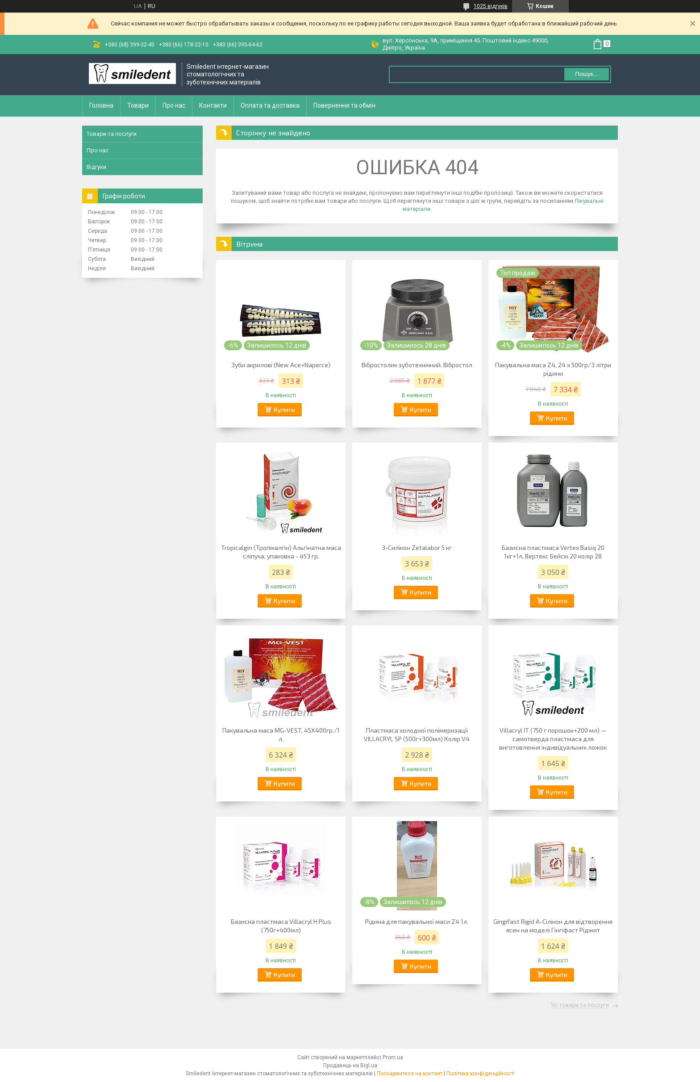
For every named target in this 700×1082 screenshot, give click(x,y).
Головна (101, 105)
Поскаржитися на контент (409, 1073)
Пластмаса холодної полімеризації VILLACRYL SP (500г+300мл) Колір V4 (417, 734)
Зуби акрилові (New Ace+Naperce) (280, 365)
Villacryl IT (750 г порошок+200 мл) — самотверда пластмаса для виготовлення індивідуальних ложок (553, 738)
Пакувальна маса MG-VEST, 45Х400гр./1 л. (281, 734)
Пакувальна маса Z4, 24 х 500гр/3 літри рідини (553, 369)
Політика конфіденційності (480, 1073)
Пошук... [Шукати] (586, 74)
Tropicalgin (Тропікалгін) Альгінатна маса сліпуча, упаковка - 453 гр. (281, 552)
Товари (138, 105)
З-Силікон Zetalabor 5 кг (417, 547)
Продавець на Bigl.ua (350, 1065)
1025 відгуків (491, 6)
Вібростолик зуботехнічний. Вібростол (417, 365)
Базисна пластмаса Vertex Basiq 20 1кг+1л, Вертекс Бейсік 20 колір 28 (553, 552)
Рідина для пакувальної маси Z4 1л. (416, 921)
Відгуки (96, 167)
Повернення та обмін (344, 105)
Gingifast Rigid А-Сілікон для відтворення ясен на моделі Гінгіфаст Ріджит (552, 926)
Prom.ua (393, 1057)
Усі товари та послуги (580, 1005)
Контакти (213, 105)
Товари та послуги (112, 133)
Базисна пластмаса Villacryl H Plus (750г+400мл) (281, 926)
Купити (284, 409)
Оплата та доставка (270, 105)
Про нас (173, 105)
